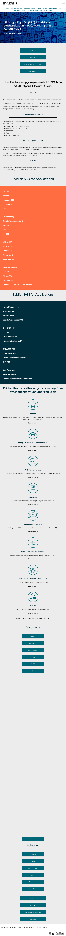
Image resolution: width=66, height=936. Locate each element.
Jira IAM (6, 332)
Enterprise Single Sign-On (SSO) (33, 551)
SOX (12, 170)
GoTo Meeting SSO (10, 217)
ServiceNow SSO (10, 267)
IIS (47, 82)
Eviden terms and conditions (34, 927)
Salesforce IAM (9, 370)
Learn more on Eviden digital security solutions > (33, 618)
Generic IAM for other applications (17, 379)
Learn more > (33, 423)
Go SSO (6, 209)
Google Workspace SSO (13, 221)
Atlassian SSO (8, 200)
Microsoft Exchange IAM (13, 341)
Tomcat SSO (8, 272)
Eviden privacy (21, 927)
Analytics (33, 497)
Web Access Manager (33, 470)
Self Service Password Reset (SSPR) (33, 579)
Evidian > (8, 8)
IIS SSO (6, 225)
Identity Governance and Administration (33, 443)
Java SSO (6, 230)
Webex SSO (8, 276)
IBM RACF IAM (9, 328)
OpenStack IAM (9, 353)
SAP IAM (6, 362)
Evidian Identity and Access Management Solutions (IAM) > (28, 8)
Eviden (46, 927)
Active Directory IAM (11, 307)
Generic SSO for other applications (17, 285)
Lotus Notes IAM (10, 337)
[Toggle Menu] (63, 3)
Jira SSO (6, 234)
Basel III (27, 170)
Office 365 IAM (9, 349)
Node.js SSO (8, 246)
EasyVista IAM (9, 315)
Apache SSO (8, 196)
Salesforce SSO (9, 259)
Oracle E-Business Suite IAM (14, 358)
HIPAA (22, 170)
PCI (32, 170)
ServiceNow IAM (9, 374)
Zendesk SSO (8, 280)
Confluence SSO (9, 204)
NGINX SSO (7, 242)
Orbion (33, 413)
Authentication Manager (33, 524)
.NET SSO (6, 191)
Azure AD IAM (8, 311)
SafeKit (33, 606)
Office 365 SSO (9, 251)
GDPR (17, 170)
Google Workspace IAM (13, 320)
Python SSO (8, 255)
